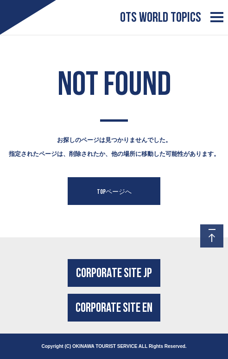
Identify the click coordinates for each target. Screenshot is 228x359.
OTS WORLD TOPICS (160, 17)
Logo (17, 8)
